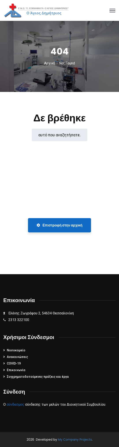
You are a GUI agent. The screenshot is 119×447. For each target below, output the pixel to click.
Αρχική (49, 63)
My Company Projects (75, 439)
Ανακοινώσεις (17, 357)
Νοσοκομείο (16, 350)
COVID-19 (14, 363)
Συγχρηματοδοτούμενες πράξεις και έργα (38, 376)
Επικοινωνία (16, 370)
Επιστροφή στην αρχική (59, 225)
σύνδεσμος (15, 404)
